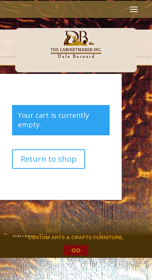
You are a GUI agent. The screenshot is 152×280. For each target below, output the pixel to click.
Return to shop (49, 159)
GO (76, 250)
